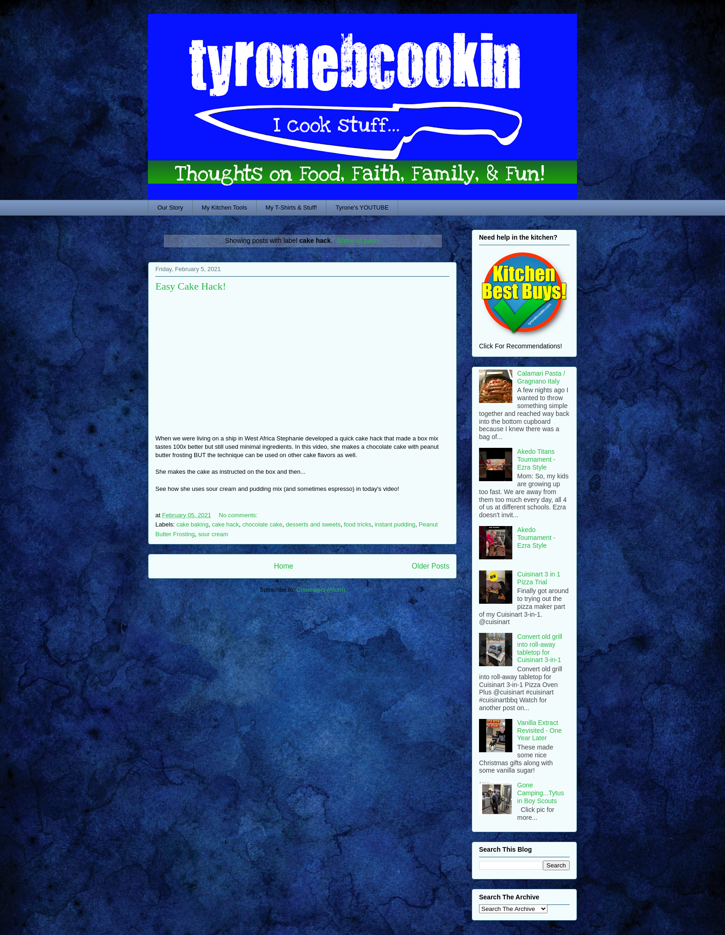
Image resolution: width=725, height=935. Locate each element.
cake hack (225, 524)
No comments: (239, 515)
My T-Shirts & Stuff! (291, 207)
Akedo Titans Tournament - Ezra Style (536, 459)
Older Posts (430, 566)
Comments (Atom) (320, 589)
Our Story (171, 207)
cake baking (193, 524)
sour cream (213, 534)
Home (283, 566)
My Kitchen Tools (224, 207)
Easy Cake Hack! (190, 286)
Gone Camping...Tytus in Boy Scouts (540, 793)
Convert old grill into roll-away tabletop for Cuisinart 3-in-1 (539, 648)
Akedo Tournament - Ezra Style (536, 537)
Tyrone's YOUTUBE (362, 207)
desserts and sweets (313, 524)
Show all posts (358, 240)
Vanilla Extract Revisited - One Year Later (539, 730)
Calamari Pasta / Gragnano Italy (541, 377)
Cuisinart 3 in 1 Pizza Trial (538, 578)
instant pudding (395, 524)
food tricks (357, 524)
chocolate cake (262, 524)
